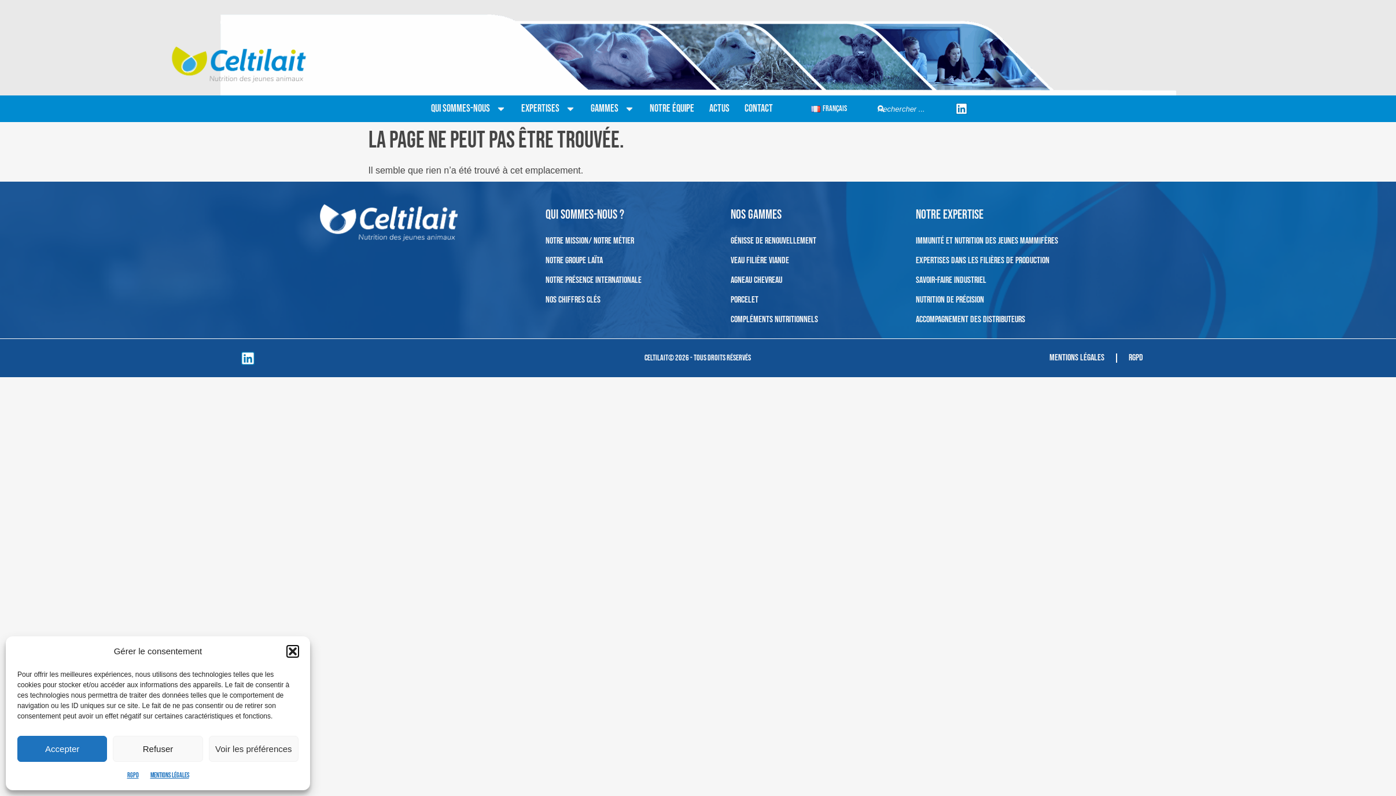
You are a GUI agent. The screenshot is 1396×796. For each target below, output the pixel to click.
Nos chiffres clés (573, 299)
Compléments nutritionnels (774, 319)
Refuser (158, 749)
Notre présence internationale (594, 280)
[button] (293, 651)
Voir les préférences (253, 749)
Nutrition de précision (950, 299)
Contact (759, 108)
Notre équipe (672, 108)
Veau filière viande (760, 260)
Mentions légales (169, 775)
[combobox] (912, 109)
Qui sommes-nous (468, 109)
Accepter (62, 749)
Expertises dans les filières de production (982, 260)
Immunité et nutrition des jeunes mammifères (987, 240)
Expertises (548, 109)
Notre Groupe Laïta (574, 260)
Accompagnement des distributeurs (970, 319)
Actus (719, 108)
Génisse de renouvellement (773, 240)
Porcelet (744, 299)
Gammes (613, 109)
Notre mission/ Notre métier (590, 240)
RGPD (133, 775)
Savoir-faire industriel (951, 280)
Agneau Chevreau (756, 280)
